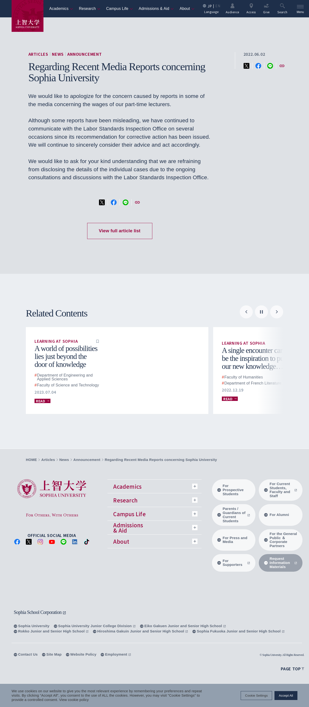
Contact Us (26, 654)
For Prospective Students (230, 490)
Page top (292, 669)
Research (89, 9)
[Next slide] (276, 311)
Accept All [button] (286, 695)
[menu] (300, 8)
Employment (116, 654)
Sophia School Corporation (40, 612)
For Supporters (233, 563)
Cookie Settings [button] (256, 695)
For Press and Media (232, 540)
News (58, 54)
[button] (97, 341)
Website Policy (81, 654)
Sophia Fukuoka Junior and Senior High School (238, 631)
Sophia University (31, 626)
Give (266, 8)
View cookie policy (74, 700)
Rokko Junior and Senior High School (51, 631)
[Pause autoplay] (261, 311)
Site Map (52, 654)
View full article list (119, 230)
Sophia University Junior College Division (95, 626)
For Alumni (276, 515)
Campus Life (119, 9)
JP (210, 6)
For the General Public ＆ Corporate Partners (280, 540)
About (187, 9)
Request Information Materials (280, 562)
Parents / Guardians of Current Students (233, 515)
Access (251, 8)
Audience (232, 8)
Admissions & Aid (156, 9)
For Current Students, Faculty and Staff (280, 490)
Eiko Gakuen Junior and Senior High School (183, 626)
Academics (61, 9)
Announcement (84, 54)
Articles (38, 54)
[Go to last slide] (246, 311)
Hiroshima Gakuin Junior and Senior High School (140, 631)
